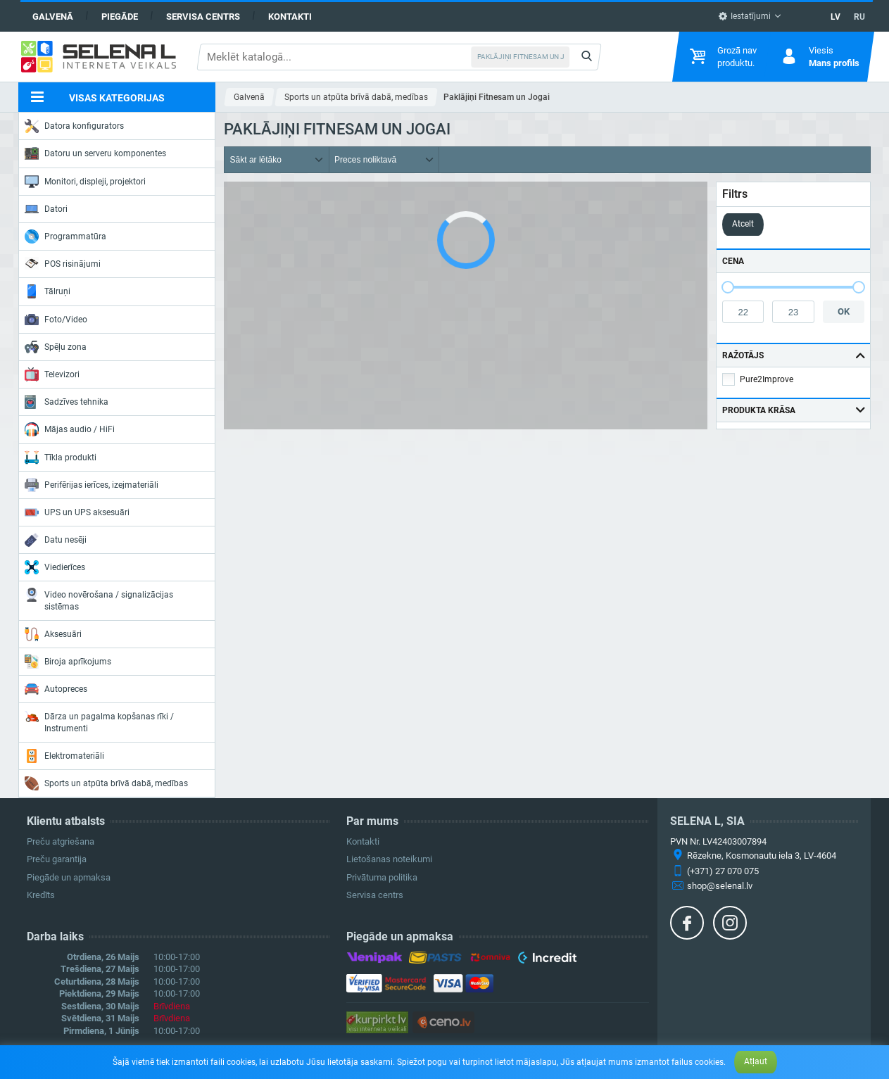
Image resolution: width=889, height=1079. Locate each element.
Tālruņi (47, 291)
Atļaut (755, 1061)
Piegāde (119, 16)
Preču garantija (57, 859)
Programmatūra (65, 236)
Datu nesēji (56, 540)
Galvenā (52, 16)
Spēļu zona (56, 347)
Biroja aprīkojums (68, 662)
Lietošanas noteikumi (389, 859)
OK (844, 311)
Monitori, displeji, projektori (85, 182)
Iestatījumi (744, 16)
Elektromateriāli (64, 756)
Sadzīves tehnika (66, 402)
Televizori (52, 374)
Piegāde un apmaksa (69, 877)
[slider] (727, 287)
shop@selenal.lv (719, 886)
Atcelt (743, 224)
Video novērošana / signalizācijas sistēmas (99, 599)
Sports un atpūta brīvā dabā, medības (106, 783)
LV (835, 17)
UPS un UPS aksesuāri (77, 512)
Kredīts (41, 895)
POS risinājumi (63, 263)
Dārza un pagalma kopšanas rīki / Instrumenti (99, 721)
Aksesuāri (53, 634)
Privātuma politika (381, 877)
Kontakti (290, 16)
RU (859, 17)
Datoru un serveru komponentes (95, 153)
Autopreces (56, 689)
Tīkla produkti (60, 457)
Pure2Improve (766, 379)
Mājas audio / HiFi (70, 429)
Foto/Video (56, 320)
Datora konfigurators (74, 126)
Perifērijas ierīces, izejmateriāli (91, 485)
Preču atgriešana (60, 841)
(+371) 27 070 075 (723, 871)
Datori (46, 209)
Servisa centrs (203, 16)
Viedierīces (55, 567)
